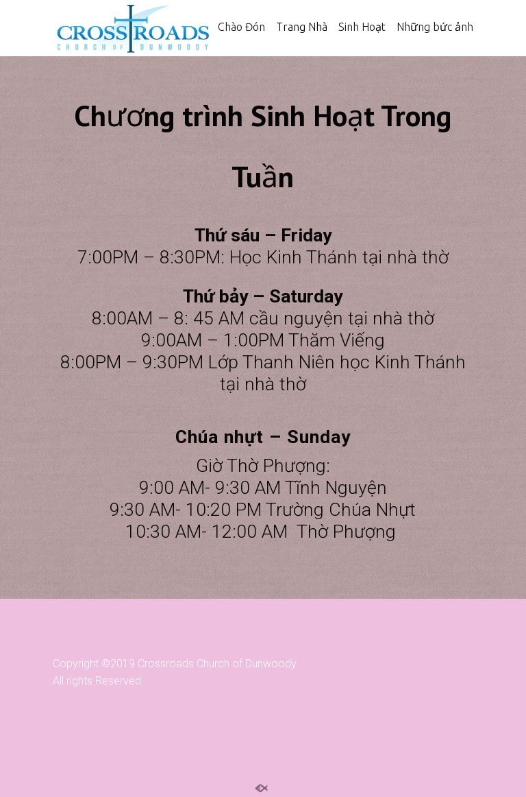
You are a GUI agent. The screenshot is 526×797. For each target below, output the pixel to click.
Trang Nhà (301, 27)
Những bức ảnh (435, 27)
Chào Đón (241, 27)
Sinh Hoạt (362, 27)
